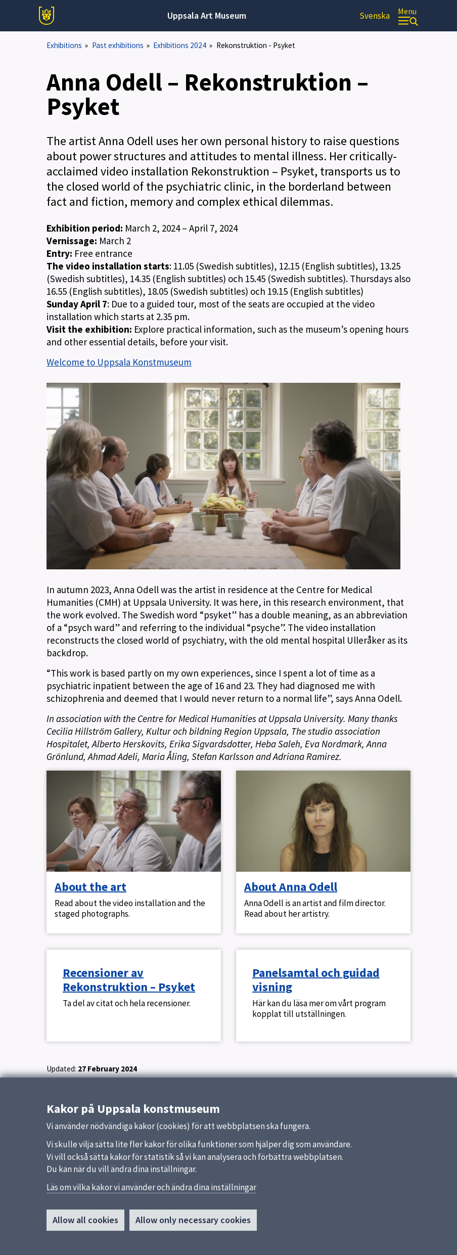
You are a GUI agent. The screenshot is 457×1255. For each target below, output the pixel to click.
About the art (90, 887)
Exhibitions (64, 45)
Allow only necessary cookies (193, 1223)
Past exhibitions (118, 45)
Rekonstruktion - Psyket (255, 45)
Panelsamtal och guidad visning (316, 980)
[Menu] (408, 16)
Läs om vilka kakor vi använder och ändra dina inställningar (151, 1190)
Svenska (374, 15)
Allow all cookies (85, 1223)
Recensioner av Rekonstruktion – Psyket (129, 980)
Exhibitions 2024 (179, 45)
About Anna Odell (290, 887)
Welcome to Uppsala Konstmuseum (119, 362)
